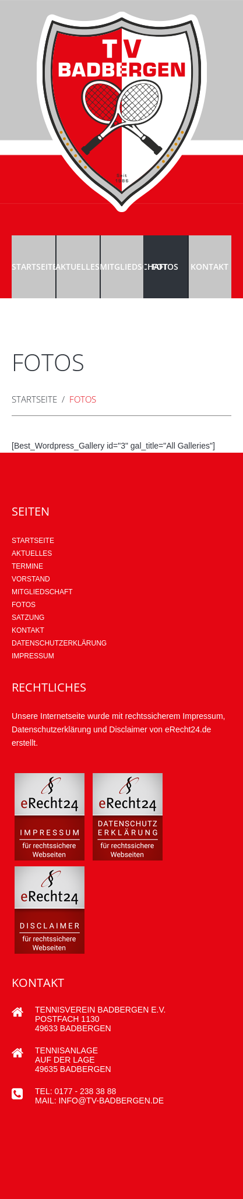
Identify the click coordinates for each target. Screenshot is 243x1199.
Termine (27, 566)
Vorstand (31, 579)
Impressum (33, 656)
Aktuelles (77, 266)
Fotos (165, 266)
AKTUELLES (32, 553)
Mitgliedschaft (121, 266)
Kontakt (209, 266)
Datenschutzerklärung (59, 643)
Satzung (28, 617)
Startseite (33, 266)
